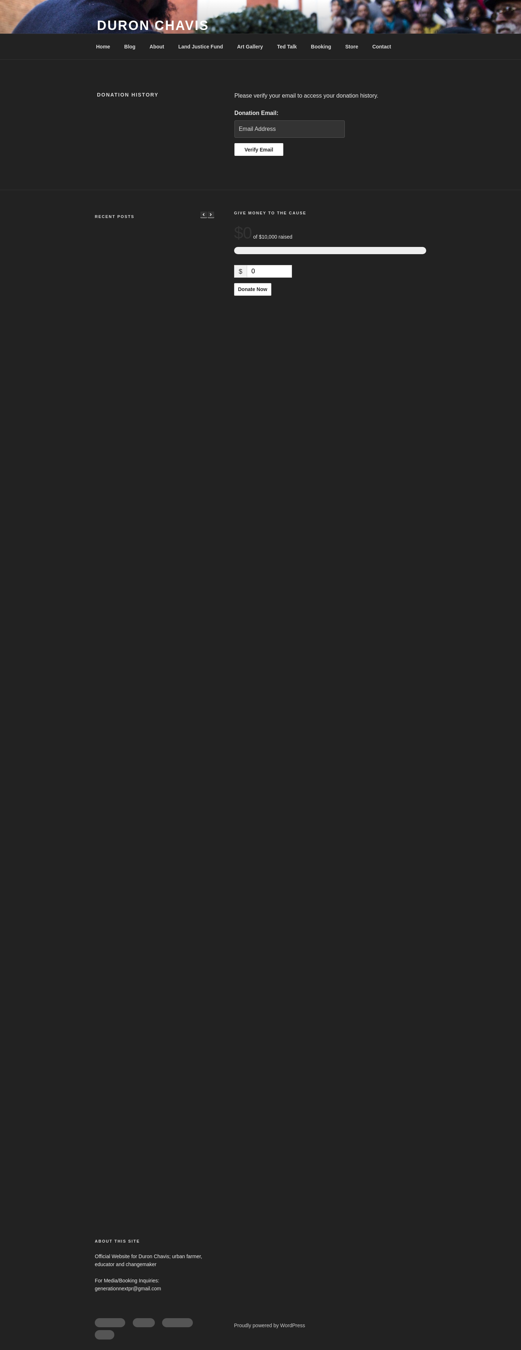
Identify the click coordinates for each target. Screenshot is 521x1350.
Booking (321, 47)
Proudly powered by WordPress (269, 1325)
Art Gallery (250, 47)
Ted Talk (287, 47)
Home (103, 47)
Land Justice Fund (200, 47)
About (156, 47)
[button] (211, 215)
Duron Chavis (153, 25)
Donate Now (252, 289)
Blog (129, 47)
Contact (381, 47)
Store (351, 47)
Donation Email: (256, 113)
